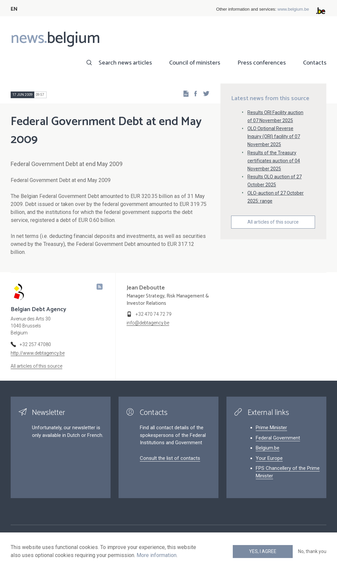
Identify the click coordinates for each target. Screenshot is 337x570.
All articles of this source (273, 222)
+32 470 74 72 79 (153, 314)
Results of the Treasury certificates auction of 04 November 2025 (273, 160)
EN (14, 9)
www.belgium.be (293, 9)
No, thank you (312, 551)
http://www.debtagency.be (38, 353)
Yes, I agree (262, 551)
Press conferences (261, 63)
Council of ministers (194, 63)
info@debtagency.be (148, 322)
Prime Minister (271, 428)
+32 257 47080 (35, 344)
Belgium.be (267, 448)
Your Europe (269, 458)
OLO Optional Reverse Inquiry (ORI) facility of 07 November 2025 (273, 136)
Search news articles (125, 63)
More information (156, 555)
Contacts (314, 63)
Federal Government (278, 438)
